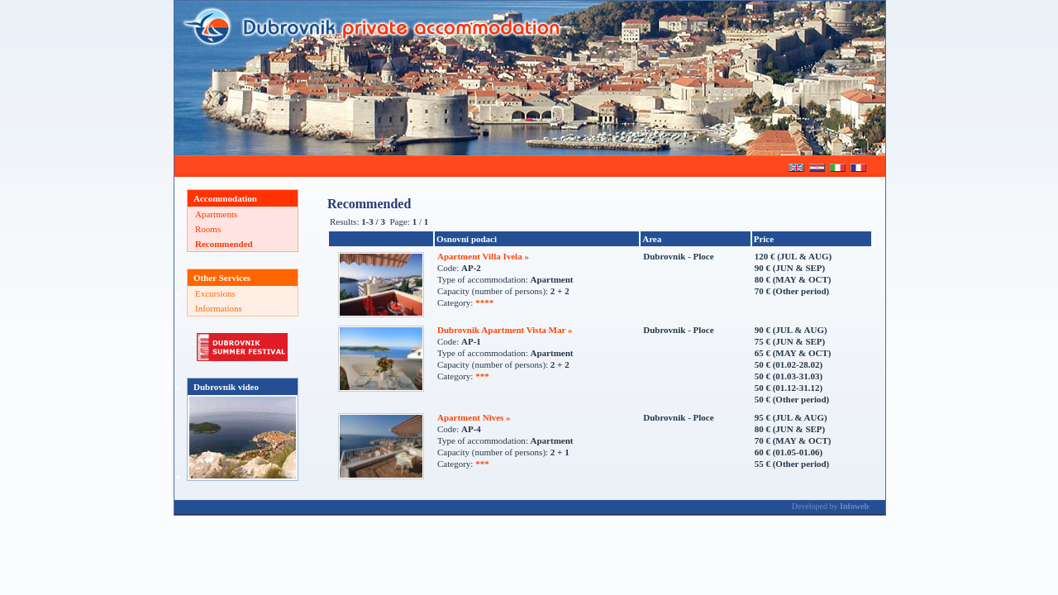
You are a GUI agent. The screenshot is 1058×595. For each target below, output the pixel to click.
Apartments (216, 214)
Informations (218, 308)
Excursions (215, 293)
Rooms (208, 229)
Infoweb (854, 506)
